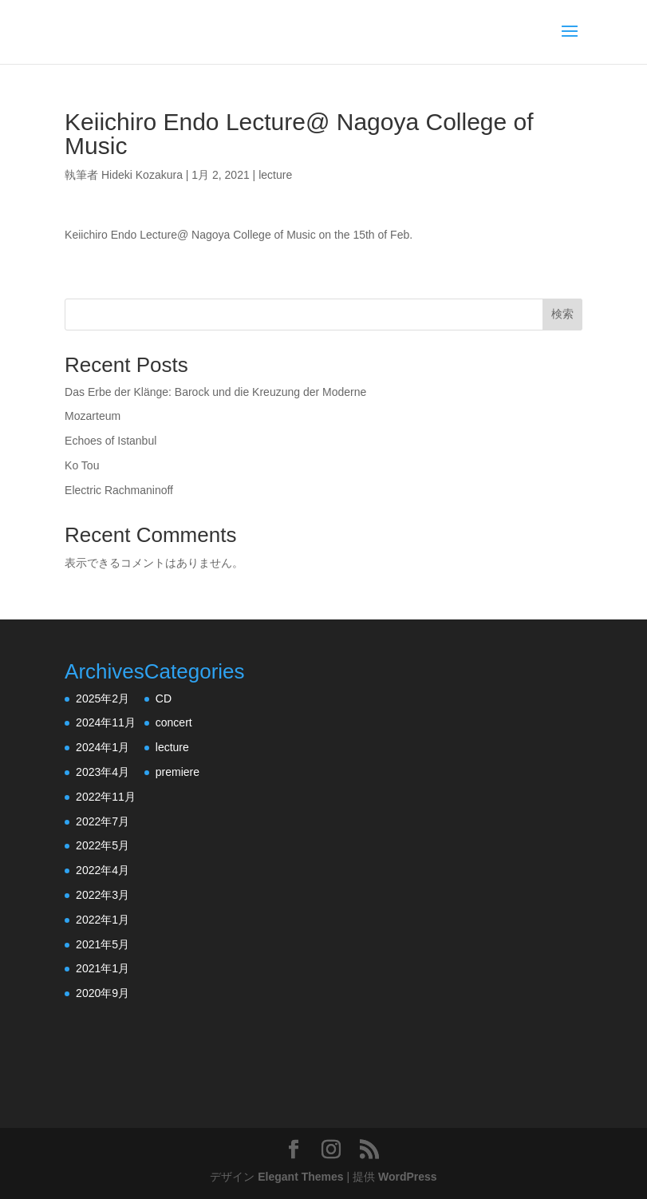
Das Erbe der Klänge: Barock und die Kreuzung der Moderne (215, 392)
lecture (275, 174)
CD (164, 698)
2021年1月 (102, 968)
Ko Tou (82, 465)
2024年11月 (106, 722)
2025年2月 (102, 698)
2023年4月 (102, 772)
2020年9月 (102, 993)
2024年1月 (102, 747)
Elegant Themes (300, 1176)
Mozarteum (92, 416)
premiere (177, 772)
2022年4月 (102, 870)
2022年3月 (102, 894)
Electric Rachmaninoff (119, 490)
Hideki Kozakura (142, 174)
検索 (562, 313)
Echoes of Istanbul (110, 440)
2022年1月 (102, 919)
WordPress (407, 1176)
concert (174, 722)
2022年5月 (102, 845)
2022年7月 (102, 821)
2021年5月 (102, 944)
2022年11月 (106, 796)
